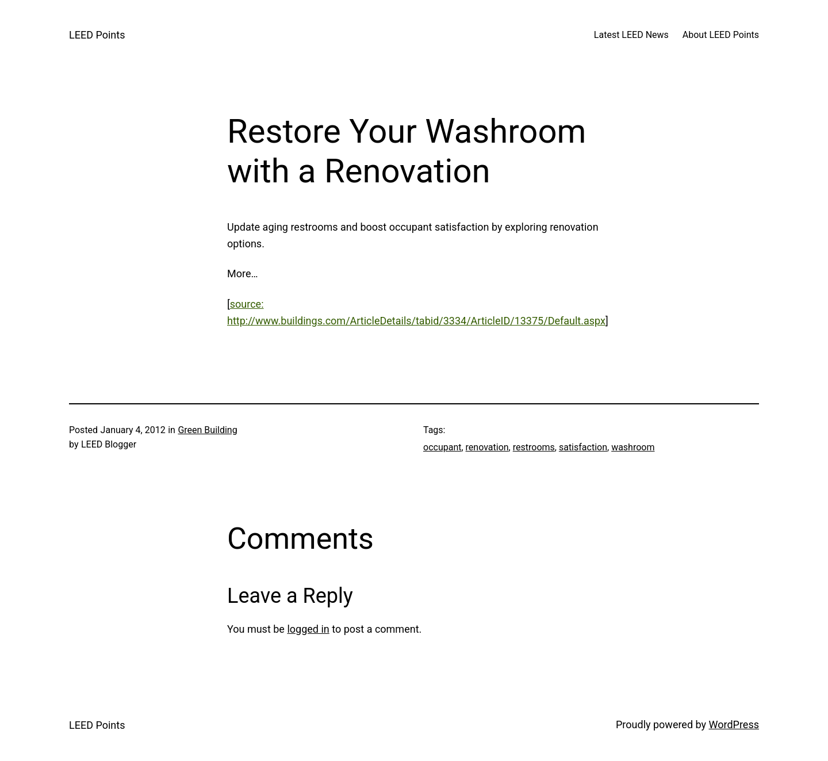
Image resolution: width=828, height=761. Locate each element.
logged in (308, 629)
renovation (487, 447)
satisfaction (583, 447)
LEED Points (97, 35)
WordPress (734, 724)
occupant (442, 447)
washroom (632, 447)
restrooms (534, 447)
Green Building (207, 430)
